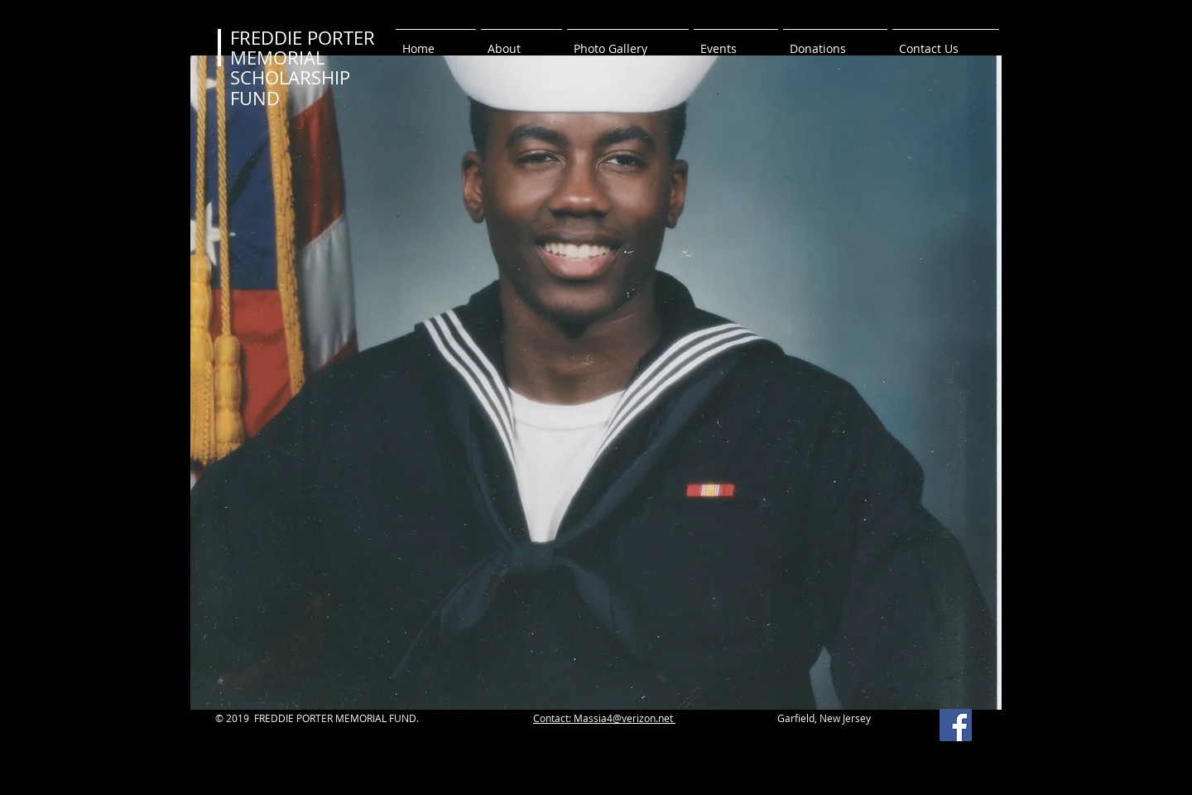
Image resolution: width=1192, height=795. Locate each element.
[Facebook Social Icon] (956, 725)
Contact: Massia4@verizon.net (604, 718)
